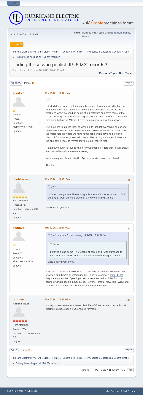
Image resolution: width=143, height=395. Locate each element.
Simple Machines (32, 391)
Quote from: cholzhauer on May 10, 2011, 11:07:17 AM (78, 235)
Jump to (85, 370)
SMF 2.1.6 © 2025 (15, 391)
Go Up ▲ (132, 391)
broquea (18, 299)
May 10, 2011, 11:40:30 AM (57, 228)
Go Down (16, 83)
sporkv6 (18, 93)
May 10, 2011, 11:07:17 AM (57, 179)
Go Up (14, 350)
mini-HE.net (116, 275)
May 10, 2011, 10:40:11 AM (57, 93)
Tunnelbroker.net (122, 32)
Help (107, 391)
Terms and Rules (118, 391)
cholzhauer (20, 179)
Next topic (125, 73)
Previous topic (108, 73)
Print (128, 83)
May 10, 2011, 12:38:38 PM (57, 299)
